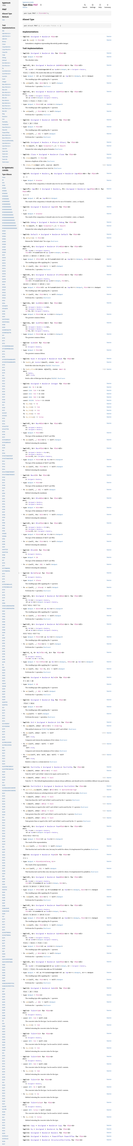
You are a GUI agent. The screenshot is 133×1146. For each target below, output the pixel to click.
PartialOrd (36, 786)
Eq (32, 1129)
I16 (30, 390)
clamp (28, 755)
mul (27, 587)
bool (55, 770)
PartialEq (35, 767)
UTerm (47, 861)
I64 (30, 397)
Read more (47, 86)
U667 (45, 13)
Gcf (27, 311)
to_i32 (28, 410)
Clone (33, 154)
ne (27, 777)
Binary (55, 142)
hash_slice (30, 369)
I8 (29, 387)
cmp (27, 726)
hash (28, 362)
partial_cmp (31, 790)
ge (27, 818)
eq (27, 770)
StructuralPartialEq (60, 1140)
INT (30, 1018)
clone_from (30, 165)
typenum (26, 2)
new (31, 40)
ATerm (37, 573)
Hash (33, 359)
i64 (34, 397)
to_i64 (28, 414)
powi (28, 846)
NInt (62, 65)
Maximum (28, 456)
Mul (32, 573)
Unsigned (35, 37)
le (27, 804)
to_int (28, 1025)
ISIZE (31, 400)
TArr (43, 652)
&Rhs (43, 777)
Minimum (28, 531)
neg (27, 714)
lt (27, 797)
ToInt (33, 1011)
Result (63, 146)
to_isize (29, 417)
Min (37, 498)
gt (27, 811)
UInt (42, 861)
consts (31, 2)
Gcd (37, 303)
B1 (53, 861)
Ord (32, 722)
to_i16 (28, 407)
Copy (33, 1125)
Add (57, 65)
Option (64, 790)
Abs (52, 53)
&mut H (62, 369)
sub (27, 953)
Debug (33, 222)
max (27, 440)
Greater (39, 180)
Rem (57, 877)
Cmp (30, 69)
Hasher (38, 362)
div (27, 266)
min (27, 514)
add (27, 83)
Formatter (47, 146)
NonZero (45, 37)
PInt (40, 13)
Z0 (56, 120)
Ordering (58, 726)
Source (25, 7)
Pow (57, 826)
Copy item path (40, 4)
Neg (52, 700)
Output (30, 57)
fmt (27, 146)
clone (28, 158)
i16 (34, 390)
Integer (54, 384)
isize (37, 400)
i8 (33, 387)
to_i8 (28, 404)
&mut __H (59, 362)
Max (37, 423)
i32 (34, 394)
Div (57, 246)
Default (34, 234)
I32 (30, 394)
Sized (32, 375)
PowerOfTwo (57, 1136)
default (29, 238)
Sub (57, 934)
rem (27, 897)
